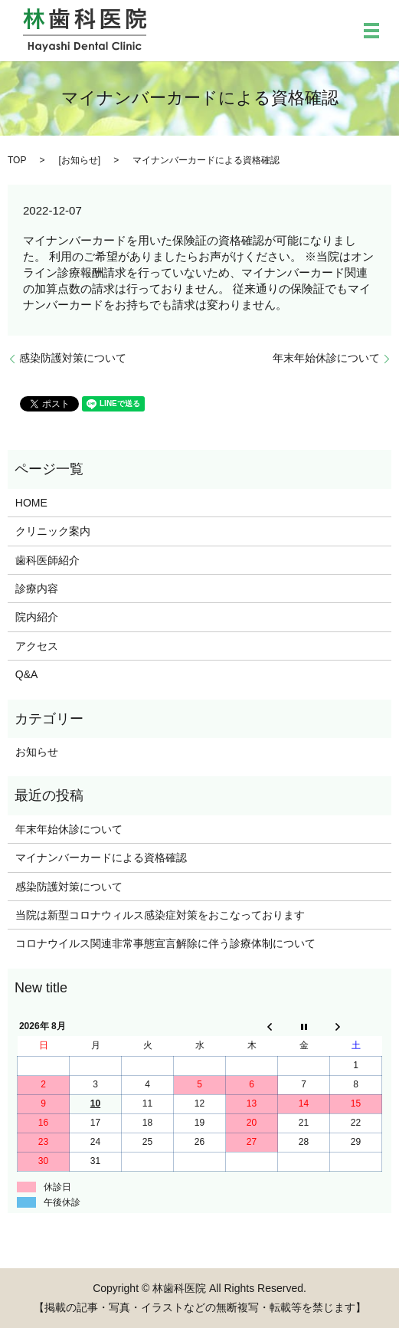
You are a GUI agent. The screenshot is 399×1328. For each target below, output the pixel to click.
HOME (31, 503)
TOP (17, 160)
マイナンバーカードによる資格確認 (101, 857)
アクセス (36, 646)
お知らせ (79, 160)
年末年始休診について (326, 358)
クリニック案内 (52, 531)
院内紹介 (36, 617)
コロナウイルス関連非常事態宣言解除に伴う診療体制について (165, 943)
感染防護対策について (72, 358)
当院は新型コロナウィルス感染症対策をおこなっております (160, 915)
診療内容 (36, 588)
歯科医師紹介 (47, 560)
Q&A (26, 674)
